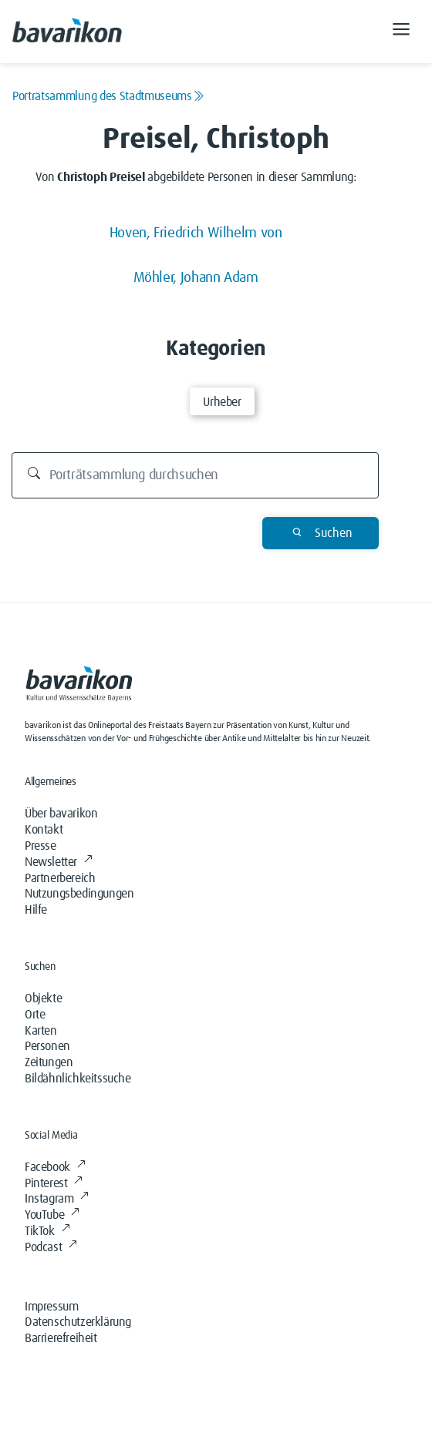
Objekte (43, 998)
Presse (40, 846)
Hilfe (36, 910)
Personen (47, 1046)
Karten (41, 1031)
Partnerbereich (60, 878)
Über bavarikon (61, 813)
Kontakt (43, 830)
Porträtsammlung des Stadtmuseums (108, 96)
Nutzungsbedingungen (79, 894)
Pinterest (54, 1183)
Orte (35, 1014)
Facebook (55, 1167)
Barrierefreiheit (61, 1338)
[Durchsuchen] (196, 475)
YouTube (52, 1215)
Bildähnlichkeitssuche (78, 1078)
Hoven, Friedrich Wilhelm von (196, 233)
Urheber (222, 402)
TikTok (47, 1231)
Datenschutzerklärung (78, 1322)
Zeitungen (49, 1062)
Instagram (57, 1198)
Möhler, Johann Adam (195, 277)
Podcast (51, 1247)
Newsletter (59, 862)
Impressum (51, 1306)
